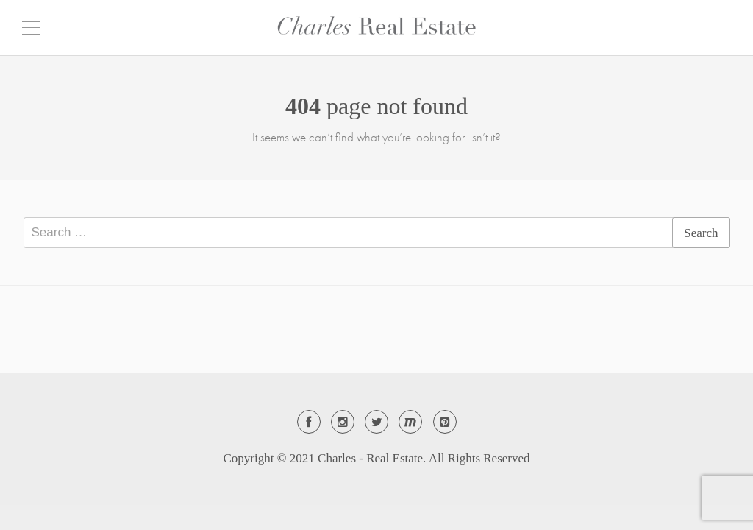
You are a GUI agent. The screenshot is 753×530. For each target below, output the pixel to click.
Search (701, 233)
